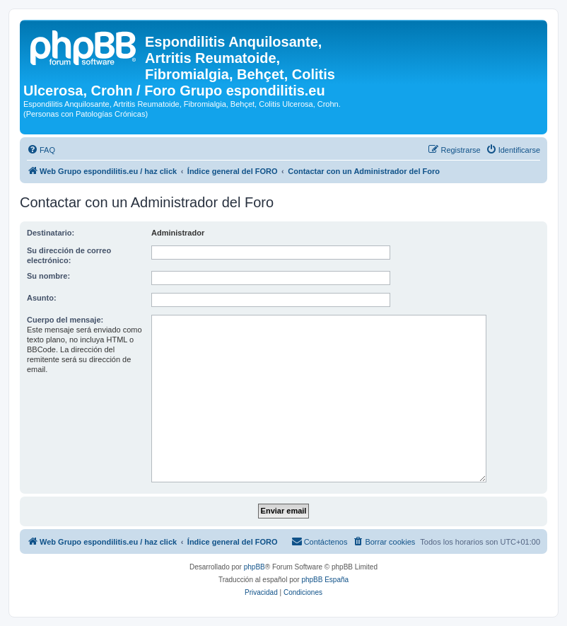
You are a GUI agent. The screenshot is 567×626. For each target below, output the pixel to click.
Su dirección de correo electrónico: (69, 255)
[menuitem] (41, 149)
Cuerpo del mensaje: (65, 319)
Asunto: (42, 298)
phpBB (254, 567)
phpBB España (325, 580)
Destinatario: (50, 232)
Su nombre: (48, 276)
